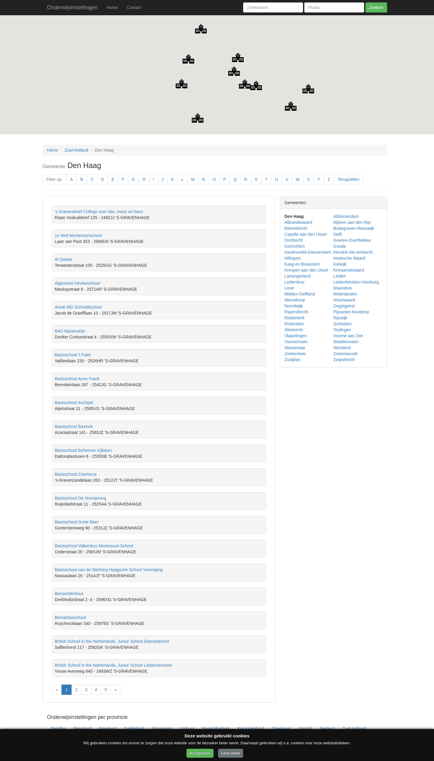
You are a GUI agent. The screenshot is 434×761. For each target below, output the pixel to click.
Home (112, 7)
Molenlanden (345, 294)
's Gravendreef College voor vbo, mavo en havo (99, 211)
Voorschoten (296, 341)
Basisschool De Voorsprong (80, 498)
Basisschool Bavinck (74, 426)
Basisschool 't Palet (73, 354)
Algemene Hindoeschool (77, 283)
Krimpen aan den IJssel (306, 270)
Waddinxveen (346, 341)
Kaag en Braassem (302, 264)
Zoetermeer (295, 353)
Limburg (187, 728)
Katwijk (340, 264)
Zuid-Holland (76, 150)
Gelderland (134, 728)
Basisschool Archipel (74, 402)
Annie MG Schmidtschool (78, 307)
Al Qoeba (63, 259)
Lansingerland (298, 276)
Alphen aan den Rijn (352, 222)
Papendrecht (296, 311)
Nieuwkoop (295, 300)
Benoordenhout (69, 593)
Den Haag (294, 216)
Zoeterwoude (345, 353)
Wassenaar (295, 347)
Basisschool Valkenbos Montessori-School (94, 545)
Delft (337, 234)
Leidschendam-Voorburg (356, 282)
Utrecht (305, 728)
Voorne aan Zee (348, 335)
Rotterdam (294, 323)
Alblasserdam (346, 216)
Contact (134, 7)
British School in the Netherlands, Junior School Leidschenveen (113, 665)
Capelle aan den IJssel (306, 234)
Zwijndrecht (344, 359)
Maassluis (342, 288)
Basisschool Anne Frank (77, 378)
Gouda (339, 246)
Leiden (339, 276)
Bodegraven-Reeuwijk (353, 228)
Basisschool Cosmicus (76, 474)
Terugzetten (348, 179)
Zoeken (376, 7)
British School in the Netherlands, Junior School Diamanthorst (112, 641)
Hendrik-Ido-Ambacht (353, 252)
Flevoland (82, 728)
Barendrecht (296, 228)
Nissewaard (344, 300)
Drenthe (58, 728)
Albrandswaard (298, 222)
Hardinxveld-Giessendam (308, 252)
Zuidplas (292, 359)
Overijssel (281, 728)
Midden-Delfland (300, 294)
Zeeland (327, 728)
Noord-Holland (250, 728)
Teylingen (342, 329)
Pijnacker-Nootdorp (351, 311)
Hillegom (293, 258)
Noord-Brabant (216, 728)
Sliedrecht (294, 329)
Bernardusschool (70, 617)
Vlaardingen (296, 335)
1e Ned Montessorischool (78, 235)
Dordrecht (294, 240)
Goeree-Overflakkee (352, 240)
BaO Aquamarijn (70, 331)
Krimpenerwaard (348, 270)
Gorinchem (295, 246)
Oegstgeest (344, 306)
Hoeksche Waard (349, 258)
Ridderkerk (295, 317)
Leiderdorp (295, 282)
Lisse (289, 288)
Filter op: (55, 179)
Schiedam (342, 323)
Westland (342, 347)
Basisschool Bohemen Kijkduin (83, 450)
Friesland (107, 728)
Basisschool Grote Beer (77, 522)
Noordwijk (294, 306)
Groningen (162, 728)
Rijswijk (340, 317)
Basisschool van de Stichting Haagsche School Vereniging (109, 569)
